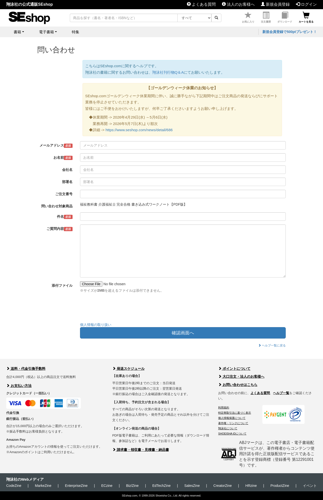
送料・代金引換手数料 (25, 369)
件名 (65, 217)
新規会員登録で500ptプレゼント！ (289, 32)
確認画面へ (183, 332)
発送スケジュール (128, 369)
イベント (310, 486)
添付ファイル (62, 285)
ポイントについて (234, 369)
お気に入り (248, 17)
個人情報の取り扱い (95, 325)
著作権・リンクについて (233, 423)
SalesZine (192, 486)
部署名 (67, 182)
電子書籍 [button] (46, 32)
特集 (75, 32)
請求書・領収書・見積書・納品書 (140, 450)
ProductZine (279, 486)
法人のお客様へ (238, 4)
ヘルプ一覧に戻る (272, 345)
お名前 (63, 158)
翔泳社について (227, 428)
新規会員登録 (275, 4)
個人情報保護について (231, 417)
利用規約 (223, 407)
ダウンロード (284, 17)
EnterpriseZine (76, 486)
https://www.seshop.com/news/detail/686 (139, 130)
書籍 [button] (17, 32)
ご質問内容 (59, 229)
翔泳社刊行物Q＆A (168, 72)
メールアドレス (56, 145)
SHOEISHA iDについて (232, 433)
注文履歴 (266, 17)
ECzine (106, 486)
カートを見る (306, 17)
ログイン (306, 4)
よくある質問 (201, 4)
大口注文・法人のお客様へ (241, 376)
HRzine (251, 486)
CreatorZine (222, 486)
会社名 (67, 170)
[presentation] (118, 308)
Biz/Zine (132, 486)
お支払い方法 (19, 386)
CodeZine (13, 486)
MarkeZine (43, 486)
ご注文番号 (64, 194)
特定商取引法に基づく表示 (234, 412)
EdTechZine (161, 486)
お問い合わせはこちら (237, 385)
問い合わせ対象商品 (57, 206)
